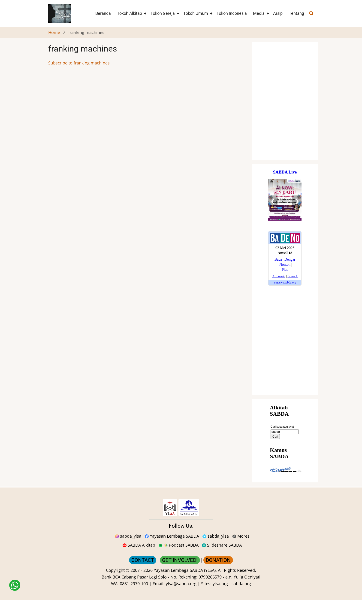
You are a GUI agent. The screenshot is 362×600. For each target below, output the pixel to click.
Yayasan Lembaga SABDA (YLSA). (185, 570)
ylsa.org (220, 583)
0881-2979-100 (134, 583)
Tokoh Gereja (163, 13)
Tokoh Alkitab (129, 13)
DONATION (218, 560)
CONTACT (142, 560)
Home (54, 32)
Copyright (115, 570)
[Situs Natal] (285, 101)
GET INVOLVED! (180, 560)
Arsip (278, 13)
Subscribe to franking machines (79, 63)
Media (259, 13)
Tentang (296, 13)
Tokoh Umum (195, 13)
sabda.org (241, 583)
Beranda (103, 13)
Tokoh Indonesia (232, 13)
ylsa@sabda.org (181, 583)
